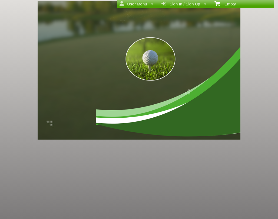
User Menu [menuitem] (136, 4)
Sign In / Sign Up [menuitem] (183, 4)
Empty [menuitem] (225, 3)
